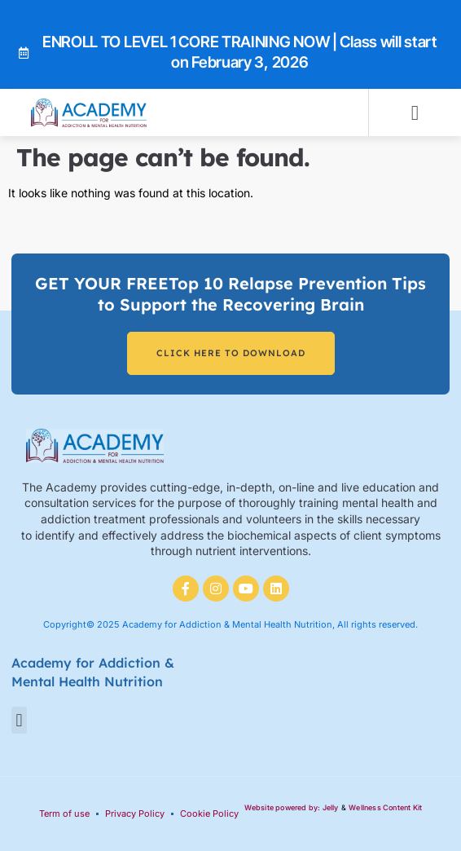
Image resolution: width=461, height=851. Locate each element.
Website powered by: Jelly (291, 807)
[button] (415, 112)
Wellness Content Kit (385, 807)
